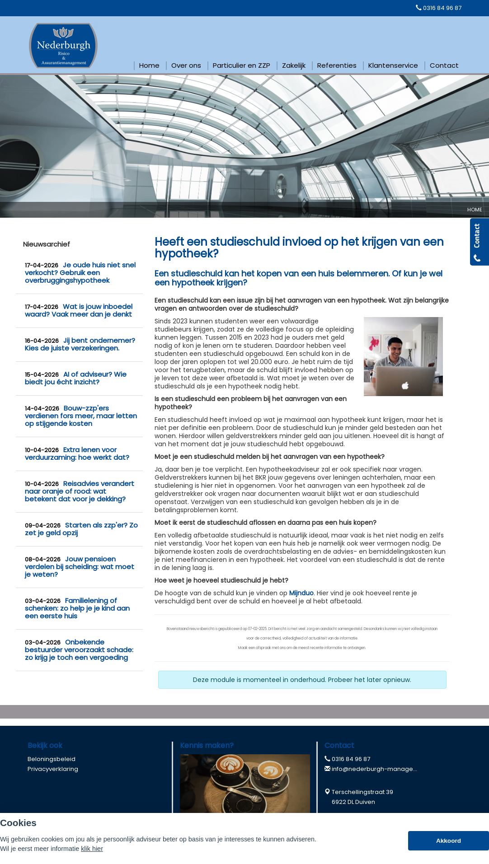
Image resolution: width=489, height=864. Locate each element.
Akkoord (448, 840)
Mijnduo (301, 593)
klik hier (92, 848)
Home (474, 209)
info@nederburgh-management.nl (383, 769)
